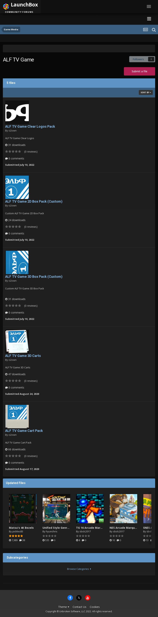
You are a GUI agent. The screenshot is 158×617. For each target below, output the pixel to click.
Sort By (146, 92)
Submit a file (139, 71)
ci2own (13, 130)
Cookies (95, 607)
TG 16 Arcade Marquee (91, 527)
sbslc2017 (85, 531)
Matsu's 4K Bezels (21, 527)
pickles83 (17, 531)
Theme (63, 607)
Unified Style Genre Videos (61, 527)
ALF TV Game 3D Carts (23, 356)
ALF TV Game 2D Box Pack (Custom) (34, 201)
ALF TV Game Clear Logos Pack (30, 126)
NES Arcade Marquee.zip (126, 527)
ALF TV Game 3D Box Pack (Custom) (34, 277)
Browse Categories (79, 569)
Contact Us (79, 607)
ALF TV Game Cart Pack (24, 431)
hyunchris (51, 531)
